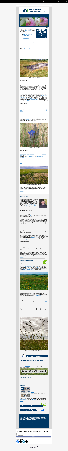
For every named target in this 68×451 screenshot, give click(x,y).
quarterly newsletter (28, 30)
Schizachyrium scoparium (34, 99)
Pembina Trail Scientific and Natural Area (28, 266)
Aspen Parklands (38, 267)
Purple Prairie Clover (25, 239)
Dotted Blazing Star (34, 237)
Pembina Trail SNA (37, 153)
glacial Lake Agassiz (42, 51)
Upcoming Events (26, 38)
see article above (38, 295)
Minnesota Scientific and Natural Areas (33, 416)
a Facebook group (28, 366)
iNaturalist (32, 392)
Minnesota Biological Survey (28, 48)
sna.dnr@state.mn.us (33, 419)
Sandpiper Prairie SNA (30, 154)
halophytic (26, 92)
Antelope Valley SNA (26, 162)
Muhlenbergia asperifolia (30, 98)
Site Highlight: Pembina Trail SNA (28, 36)
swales (21, 163)
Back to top (22, 191)
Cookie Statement (38, 1)
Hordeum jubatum (44, 95)
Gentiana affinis (28, 119)
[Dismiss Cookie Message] (66, 1)
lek (30, 215)
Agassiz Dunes (44, 242)
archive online (22, 417)
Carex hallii (42, 108)
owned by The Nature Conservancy (28, 269)
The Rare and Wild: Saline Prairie (28, 32)
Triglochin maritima (38, 112)
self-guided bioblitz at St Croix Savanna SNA (40, 394)
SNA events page (34, 399)
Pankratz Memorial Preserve (30, 156)
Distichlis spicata (30, 100)
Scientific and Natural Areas (33, 204)
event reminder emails (23, 399)
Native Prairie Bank (28, 205)
